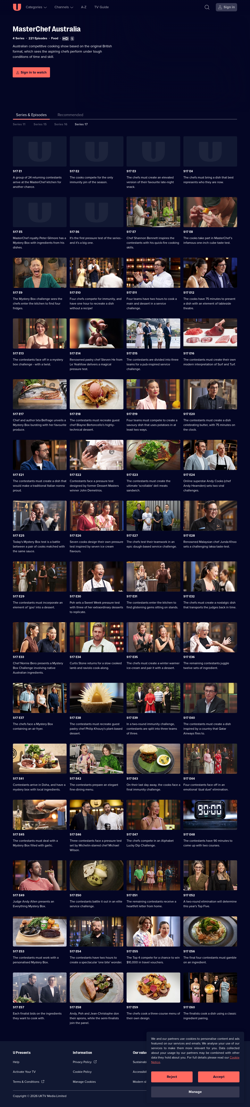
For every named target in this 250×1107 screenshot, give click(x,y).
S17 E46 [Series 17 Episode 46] (75, 834)
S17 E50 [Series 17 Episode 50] (75, 895)
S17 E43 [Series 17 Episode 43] (132, 778)
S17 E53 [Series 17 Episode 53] (18, 951)
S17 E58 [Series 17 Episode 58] (75, 1007)
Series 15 (40, 124)
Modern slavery (143, 1081)
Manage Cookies (84, 1081)
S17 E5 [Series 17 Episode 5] (17, 231)
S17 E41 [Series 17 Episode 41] (18, 778)
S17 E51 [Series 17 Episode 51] (132, 895)
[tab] (70, 115)
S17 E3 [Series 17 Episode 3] (131, 171)
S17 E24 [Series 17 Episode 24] (189, 474)
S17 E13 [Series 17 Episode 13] (18, 353)
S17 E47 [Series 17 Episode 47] (132, 834)
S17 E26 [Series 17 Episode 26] (75, 535)
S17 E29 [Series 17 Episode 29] (18, 596)
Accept (218, 1076)
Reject (172, 1076)
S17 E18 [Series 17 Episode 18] (75, 414)
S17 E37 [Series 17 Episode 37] (18, 717)
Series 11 (19, 124)
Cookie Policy (82, 1071)
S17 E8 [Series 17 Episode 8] (188, 231)
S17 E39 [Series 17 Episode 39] (132, 717)
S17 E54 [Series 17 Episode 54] (75, 951)
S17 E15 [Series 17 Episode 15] (132, 353)
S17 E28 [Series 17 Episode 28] (189, 535)
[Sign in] (226, 7)
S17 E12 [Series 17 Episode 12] (188, 292)
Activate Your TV (24, 1071)
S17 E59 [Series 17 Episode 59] (132, 1007)
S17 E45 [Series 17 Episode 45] (18, 834)
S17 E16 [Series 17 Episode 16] (188, 353)
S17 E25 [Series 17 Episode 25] (18, 535)
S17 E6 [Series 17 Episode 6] (74, 231)
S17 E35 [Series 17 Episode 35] (132, 657)
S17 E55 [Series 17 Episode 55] (132, 951)
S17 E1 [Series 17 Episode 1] (17, 171)
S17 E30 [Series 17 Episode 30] (75, 596)
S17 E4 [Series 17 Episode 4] (188, 171)
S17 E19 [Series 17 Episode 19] (132, 414)
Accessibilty (141, 1071)
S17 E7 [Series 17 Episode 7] (131, 231)
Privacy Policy (82, 1062)
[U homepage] (17, 7)
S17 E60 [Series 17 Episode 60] (189, 1007)
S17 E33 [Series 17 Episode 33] (18, 657)
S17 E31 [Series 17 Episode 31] (132, 596)
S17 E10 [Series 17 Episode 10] (75, 292)
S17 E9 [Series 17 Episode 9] (17, 292)
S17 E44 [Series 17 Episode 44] (189, 778)
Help (16, 1062)
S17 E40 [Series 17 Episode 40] (189, 717)
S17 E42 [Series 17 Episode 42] (75, 778)
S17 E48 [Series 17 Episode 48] (189, 834)
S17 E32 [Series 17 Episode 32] (189, 596)
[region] (195, 1067)
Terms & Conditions (26, 1081)
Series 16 (60, 124)
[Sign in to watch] (31, 72)
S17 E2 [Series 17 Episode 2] (74, 171)
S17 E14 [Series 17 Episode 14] (75, 353)
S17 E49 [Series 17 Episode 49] (18, 895)
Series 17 (81, 124)
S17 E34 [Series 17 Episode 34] (75, 657)
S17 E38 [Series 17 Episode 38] (75, 717)
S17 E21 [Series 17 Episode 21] (18, 474)
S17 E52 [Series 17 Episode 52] (189, 895)
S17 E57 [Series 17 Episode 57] (18, 1007)
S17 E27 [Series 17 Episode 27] (132, 535)
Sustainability (142, 1062)
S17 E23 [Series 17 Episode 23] (132, 474)
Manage (195, 1091)
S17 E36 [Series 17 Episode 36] (189, 657)
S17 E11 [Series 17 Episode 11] (132, 292)
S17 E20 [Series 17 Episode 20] (189, 414)
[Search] (207, 7)
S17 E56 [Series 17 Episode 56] (189, 951)
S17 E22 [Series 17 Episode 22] (75, 474)
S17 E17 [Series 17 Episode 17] (18, 414)
